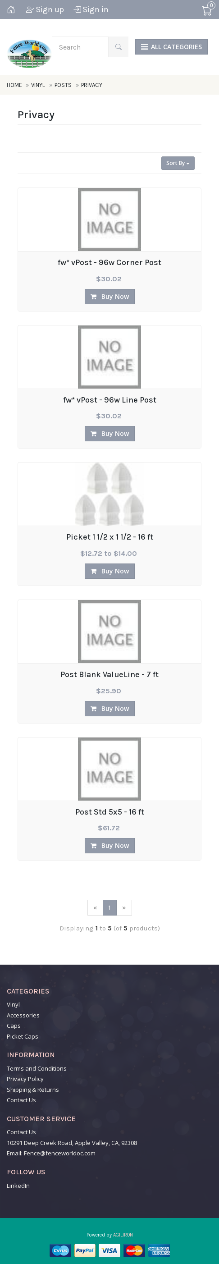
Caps (14, 1025)
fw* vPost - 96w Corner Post (109, 262)
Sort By (178, 163)
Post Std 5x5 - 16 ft (109, 812)
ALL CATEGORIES (171, 46)
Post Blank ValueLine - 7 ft (109, 674)
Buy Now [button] (110, 296)
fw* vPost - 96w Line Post (109, 400)
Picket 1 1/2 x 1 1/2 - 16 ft (109, 537)
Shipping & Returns (33, 1089)
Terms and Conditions (37, 1068)
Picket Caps (22, 1036)
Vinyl (38, 85)
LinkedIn (18, 1186)
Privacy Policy (25, 1079)
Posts (63, 85)
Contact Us (21, 1100)
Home (15, 85)
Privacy (91, 85)
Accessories (23, 1015)
